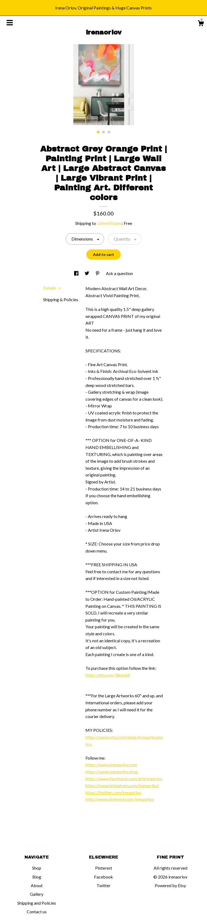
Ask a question (119, 273)
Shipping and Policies (36, 902)
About (37, 885)
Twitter (103, 885)
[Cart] (201, 24)
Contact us (37, 911)
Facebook (103, 876)
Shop (36, 867)
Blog (36, 876)
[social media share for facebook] (76, 273)
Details (52, 287)
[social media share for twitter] (87, 273)
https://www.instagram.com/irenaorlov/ (122, 785)
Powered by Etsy (170, 885)
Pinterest (103, 867)
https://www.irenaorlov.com (111, 764)
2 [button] (103, 132)
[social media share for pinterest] (98, 273)
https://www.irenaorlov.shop (111, 771)
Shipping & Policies (60, 299)
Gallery (36, 894)
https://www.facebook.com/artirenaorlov (123, 778)
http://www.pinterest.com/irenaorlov (119, 799)
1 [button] (98, 132)
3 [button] (109, 132)
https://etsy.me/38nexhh (107, 675)
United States (109, 223)
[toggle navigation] (9, 22)
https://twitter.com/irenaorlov (113, 792)
